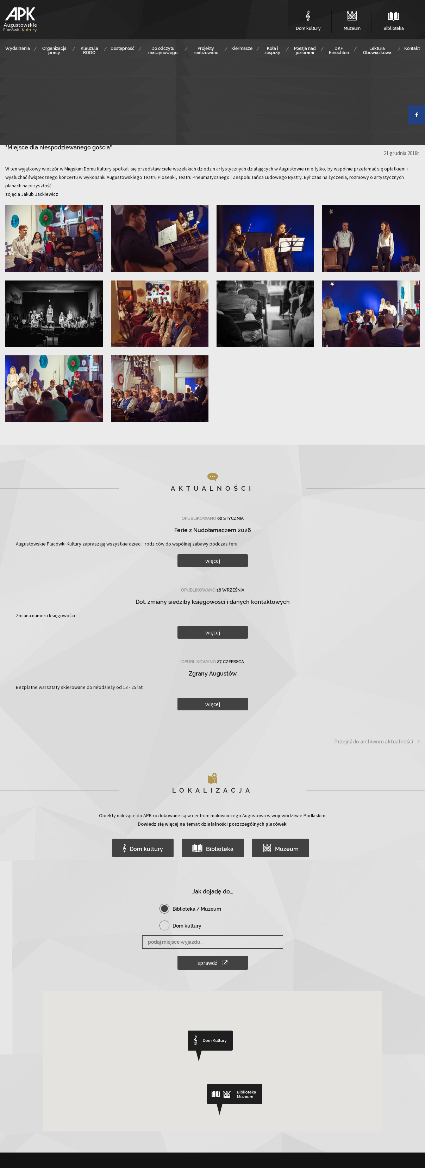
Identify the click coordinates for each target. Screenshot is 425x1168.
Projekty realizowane (206, 50)
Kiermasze (241, 48)
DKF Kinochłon (339, 50)
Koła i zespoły (272, 50)
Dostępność (123, 48)
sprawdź (212, 962)
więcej (212, 560)
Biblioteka (212, 848)
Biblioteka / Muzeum (197, 908)
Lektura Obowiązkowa (377, 50)
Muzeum (281, 848)
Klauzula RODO (89, 50)
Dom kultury (143, 848)
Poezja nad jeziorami (305, 50)
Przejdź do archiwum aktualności (377, 741)
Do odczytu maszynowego (162, 50)
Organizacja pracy (54, 50)
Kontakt (412, 48)
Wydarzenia (17, 48)
